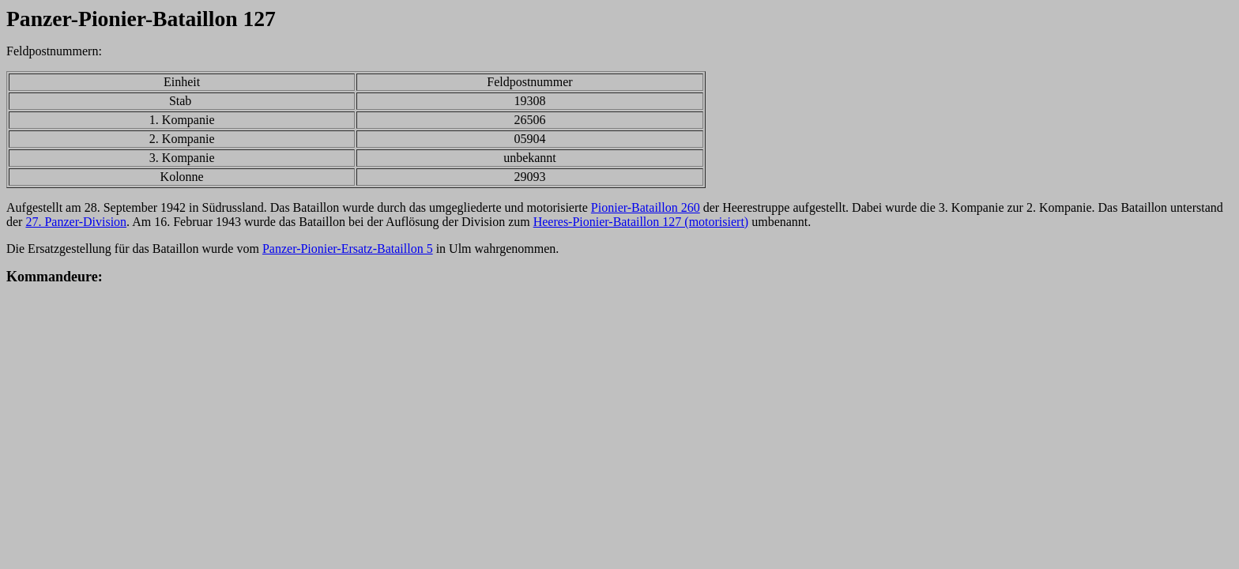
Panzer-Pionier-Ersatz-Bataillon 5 (347, 248)
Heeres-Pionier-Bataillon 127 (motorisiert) (641, 221)
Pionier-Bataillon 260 (645, 207)
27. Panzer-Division (75, 221)
